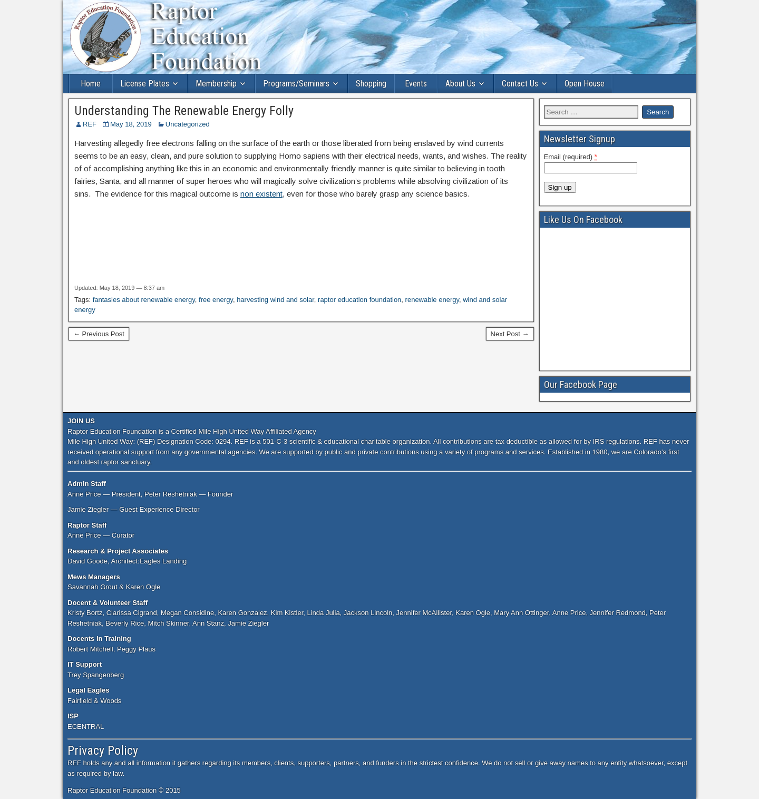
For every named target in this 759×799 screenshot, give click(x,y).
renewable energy (432, 300)
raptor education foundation (359, 300)
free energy (216, 300)
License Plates (144, 84)
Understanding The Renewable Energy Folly (184, 110)
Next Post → (510, 334)
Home (91, 84)
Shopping (371, 84)
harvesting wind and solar (275, 300)
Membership (216, 84)
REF (89, 124)
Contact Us (520, 84)
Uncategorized (188, 124)
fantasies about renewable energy (144, 300)
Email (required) (571, 156)
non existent (261, 193)
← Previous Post (98, 334)
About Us (460, 84)
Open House (585, 84)
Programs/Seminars (296, 84)
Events (416, 84)
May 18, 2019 (131, 124)
